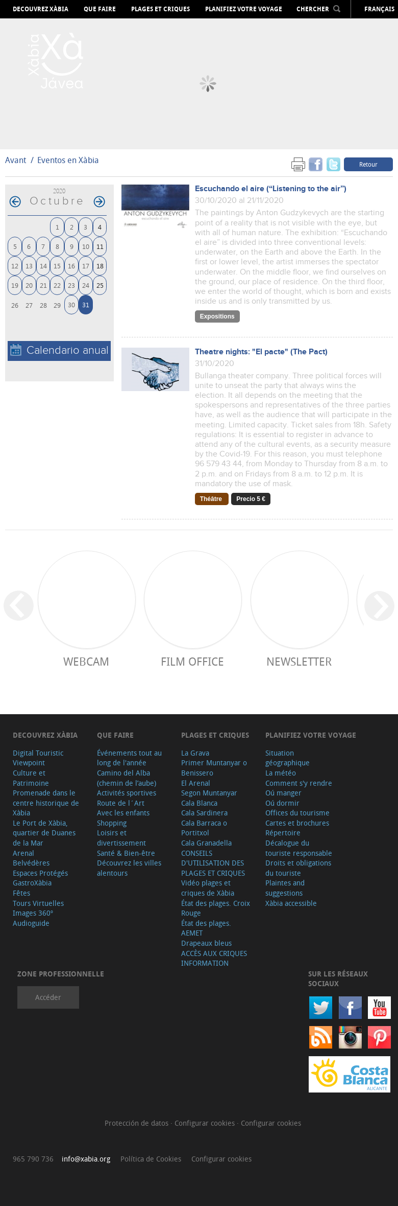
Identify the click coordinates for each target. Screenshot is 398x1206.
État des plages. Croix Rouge (215, 908)
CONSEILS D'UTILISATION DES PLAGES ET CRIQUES (213, 863)
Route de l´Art (120, 803)
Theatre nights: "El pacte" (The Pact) (261, 352)
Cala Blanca (199, 803)
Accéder (48, 997)
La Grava (195, 753)
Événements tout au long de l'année (129, 758)
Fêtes (21, 893)
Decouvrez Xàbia (40, 9)
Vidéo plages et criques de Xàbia (207, 888)
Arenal (23, 853)
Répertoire (283, 832)
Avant (15, 160)
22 (57, 285)
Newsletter (299, 661)
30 (71, 304)
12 (14, 265)
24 (85, 285)
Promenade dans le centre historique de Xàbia (46, 802)
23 (71, 285)
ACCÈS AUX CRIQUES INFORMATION (214, 958)
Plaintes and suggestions (285, 888)
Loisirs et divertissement (121, 838)
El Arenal (195, 783)
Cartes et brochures (297, 823)
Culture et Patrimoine (31, 778)
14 (43, 265)
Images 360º (33, 913)
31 (85, 304)
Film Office (192, 661)
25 (100, 285)
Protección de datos (137, 1123)
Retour (368, 164)
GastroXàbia (32, 883)
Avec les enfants (123, 812)
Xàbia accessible (291, 903)
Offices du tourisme (297, 812)
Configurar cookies (206, 1123)
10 (85, 246)
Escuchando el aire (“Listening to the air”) (270, 189)
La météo (280, 773)
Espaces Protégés (40, 873)
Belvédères (31, 863)
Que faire (100, 9)
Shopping (112, 823)
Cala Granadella (206, 843)
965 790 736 (33, 1159)
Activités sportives (126, 793)
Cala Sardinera (204, 812)
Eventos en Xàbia (68, 160)
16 (71, 265)
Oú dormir (282, 803)
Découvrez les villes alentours (129, 868)
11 (100, 246)
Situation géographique (287, 758)
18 (100, 265)
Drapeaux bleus (206, 943)
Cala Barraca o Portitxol (204, 828)
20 (29, 285)
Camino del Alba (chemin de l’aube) (126, 778)
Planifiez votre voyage (243, 9)
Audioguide (31, 923)
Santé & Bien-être (126, 853)
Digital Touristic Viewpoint (38, 758)
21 (43, 285)
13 (29, 265)
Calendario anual (59, 350)
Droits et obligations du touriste (298, 868)
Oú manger (283, 793)
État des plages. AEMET (206, 928)
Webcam (86, 661)
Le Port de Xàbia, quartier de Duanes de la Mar (44, 833)
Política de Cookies (150, 1159)
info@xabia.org (86, 1159)
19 (14, 285)
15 (57, 265)
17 (85, 265)
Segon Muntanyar (209, 793)
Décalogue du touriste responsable (298, 848)
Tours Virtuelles (38, 903)
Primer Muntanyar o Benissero (214, 768)
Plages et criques (160, 9)
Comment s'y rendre (298, 783)
